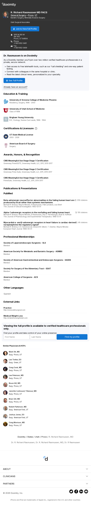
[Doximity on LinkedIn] (81, 491)
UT (36, 15)
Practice (7, 308)
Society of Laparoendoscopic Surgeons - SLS (25, 243)
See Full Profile (15, 80)
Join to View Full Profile (25, 29)
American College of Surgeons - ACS (21, 277)
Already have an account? (15, 87)
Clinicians (45, 476)
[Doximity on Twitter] (71, 491)
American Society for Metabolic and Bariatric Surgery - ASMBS (33, 251)
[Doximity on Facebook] (76, 491)
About (45, 469)
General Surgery (18, 15)
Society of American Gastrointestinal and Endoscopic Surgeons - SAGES (37, 260)
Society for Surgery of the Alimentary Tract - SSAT (27, 268)
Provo (31, 15)
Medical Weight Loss (13, 316)
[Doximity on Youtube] (86, 491)
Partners (45, 483)
